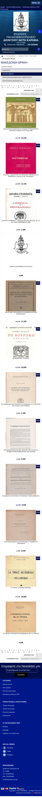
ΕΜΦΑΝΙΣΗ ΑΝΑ (29, 90)
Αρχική (2, 7)
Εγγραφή (5, 730)
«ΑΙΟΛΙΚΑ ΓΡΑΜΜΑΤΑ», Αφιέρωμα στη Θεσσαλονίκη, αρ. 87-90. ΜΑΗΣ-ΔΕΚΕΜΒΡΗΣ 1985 (20, 221)
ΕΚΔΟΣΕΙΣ (6, 70)
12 (13, 87)
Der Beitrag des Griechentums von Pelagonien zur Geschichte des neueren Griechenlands (20, 405)
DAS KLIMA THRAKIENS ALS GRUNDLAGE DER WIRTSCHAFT (21, 313)
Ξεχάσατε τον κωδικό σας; (11, 733)
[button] (36, 3)
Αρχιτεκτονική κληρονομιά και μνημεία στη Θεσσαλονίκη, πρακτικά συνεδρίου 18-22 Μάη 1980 (21, 129)
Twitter (9, 751)
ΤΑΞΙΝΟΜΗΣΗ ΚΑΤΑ (12, 94)
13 (18, 87)
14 (24, 87)
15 (29, 87)
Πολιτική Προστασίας (9, 691)
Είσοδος (5, 726)
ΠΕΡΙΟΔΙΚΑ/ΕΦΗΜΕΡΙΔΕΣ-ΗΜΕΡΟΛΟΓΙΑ (17, 77)
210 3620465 (33, 45)
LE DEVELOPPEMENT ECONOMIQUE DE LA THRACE (21, 633)
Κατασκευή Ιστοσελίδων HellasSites (28, 793)
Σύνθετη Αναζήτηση (9, 52)
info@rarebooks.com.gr (10, 779)
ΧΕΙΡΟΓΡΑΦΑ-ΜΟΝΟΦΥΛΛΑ (13, 81)
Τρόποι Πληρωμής (8, 705)
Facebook (10, 748)
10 (2, 87)
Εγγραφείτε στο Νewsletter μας (21, 666)
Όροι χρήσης (7, 687)
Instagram (10, 755)
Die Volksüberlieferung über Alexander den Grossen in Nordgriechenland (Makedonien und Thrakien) (21, 450)
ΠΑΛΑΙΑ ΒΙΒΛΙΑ (10, 56)
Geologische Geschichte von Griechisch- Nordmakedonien (20, 496)
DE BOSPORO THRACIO (21, 358)
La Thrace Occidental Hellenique (21, 587)
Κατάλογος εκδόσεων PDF (31, 7)
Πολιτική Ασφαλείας (9, 712)
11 (8, 87)
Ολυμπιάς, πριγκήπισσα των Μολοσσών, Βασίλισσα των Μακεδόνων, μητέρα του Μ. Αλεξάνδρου (21, 175)
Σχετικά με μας (7, 684)
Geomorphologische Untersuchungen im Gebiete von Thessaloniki (21, 542)
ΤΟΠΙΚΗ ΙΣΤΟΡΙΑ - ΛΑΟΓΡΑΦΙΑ (27, 56)
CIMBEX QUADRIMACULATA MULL (20, 266)
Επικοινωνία (4, 9)
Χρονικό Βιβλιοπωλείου (13, 7)
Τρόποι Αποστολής (9, 709)
